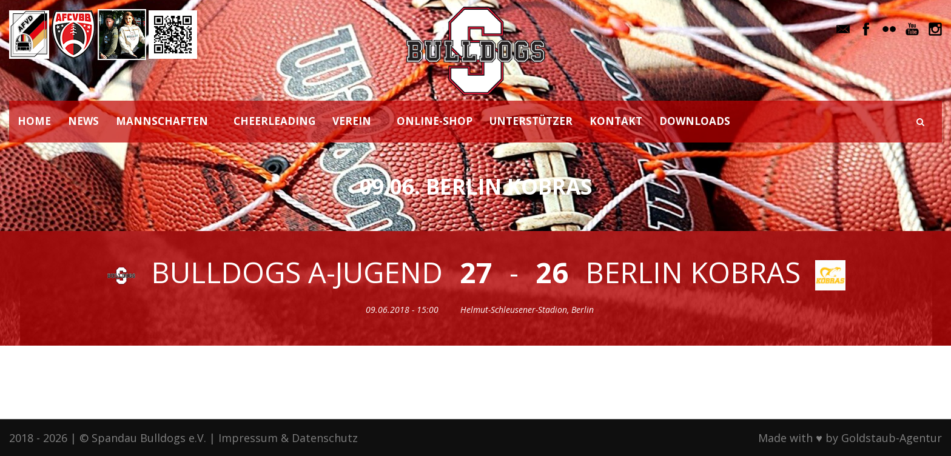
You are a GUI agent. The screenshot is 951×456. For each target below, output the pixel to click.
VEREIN (351, 121)
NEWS (83, 121)
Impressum (248, 438)
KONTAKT (616, 121)
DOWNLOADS (694, 121)
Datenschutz (325, 438)
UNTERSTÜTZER (531, 121)
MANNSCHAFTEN (162, 121)
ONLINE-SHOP (434, 121)
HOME (34, 121)
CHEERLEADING (274, 121)
